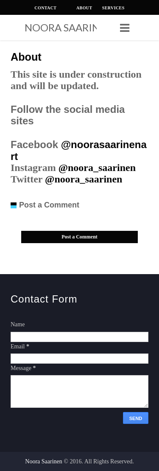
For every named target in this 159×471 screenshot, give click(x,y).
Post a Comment (79, 237)
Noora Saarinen (65, 27)
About (26, 57)
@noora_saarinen (97, 167)
